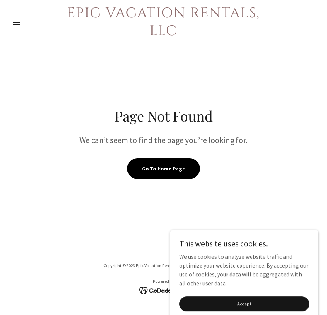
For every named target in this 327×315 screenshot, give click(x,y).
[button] (32, 22)
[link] (163, 33)
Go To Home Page (163, 168)
